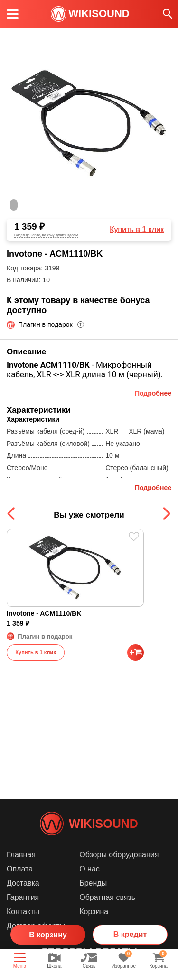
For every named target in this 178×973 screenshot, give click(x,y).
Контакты (23, 912)
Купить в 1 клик (137, 229)
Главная (21, 855)
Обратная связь (107, 897)
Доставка (23, 883)
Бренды (93, 883)
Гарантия (23, 897)
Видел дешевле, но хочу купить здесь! (46, 235)
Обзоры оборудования (119, 855)
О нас (89, 869)
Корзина (93, 912)
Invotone (24, 254)
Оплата (20, 869)
